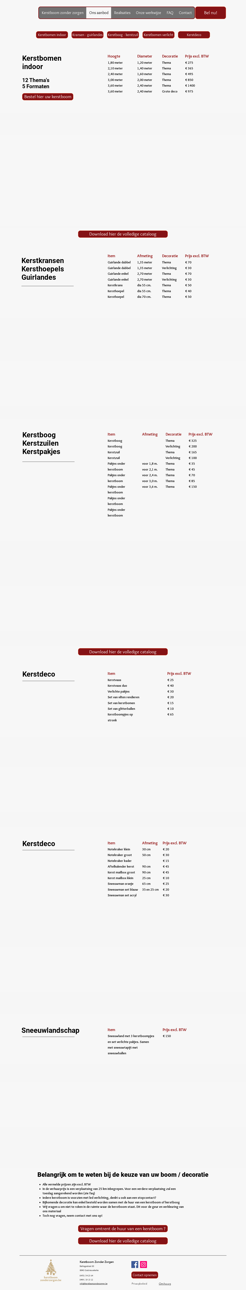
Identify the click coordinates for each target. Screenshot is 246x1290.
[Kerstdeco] (194, 34)
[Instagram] (143, 1264)
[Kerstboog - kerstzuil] (123, 34)
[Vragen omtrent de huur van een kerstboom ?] (123, 1228)
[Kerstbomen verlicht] (158, 34)
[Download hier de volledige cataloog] (123, 234)
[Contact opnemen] (144, 1275)
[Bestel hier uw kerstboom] (47, 96)
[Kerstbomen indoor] (52, 34)
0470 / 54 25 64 (86, 1275)
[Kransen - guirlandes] (87, 34)
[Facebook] (134, 1264)
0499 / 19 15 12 (86, 1279)
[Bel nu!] (210, 13)
